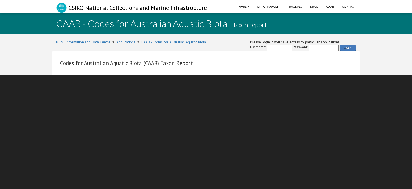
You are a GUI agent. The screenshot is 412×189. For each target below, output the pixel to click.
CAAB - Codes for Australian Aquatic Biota (173, 42)
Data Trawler (268, 6)
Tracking (294, 6)
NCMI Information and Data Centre (83, 42)
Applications (125, 42)
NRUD (314, 6)
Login (348, 48)
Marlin (244, 6)
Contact (349, 6)
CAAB (330, 6)
